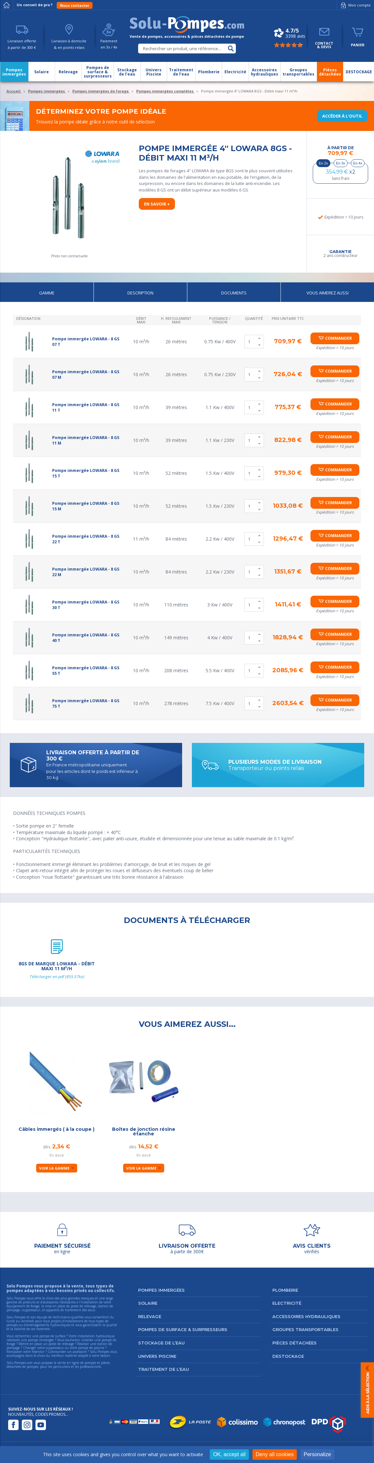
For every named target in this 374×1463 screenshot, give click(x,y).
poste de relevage (61, 1344)
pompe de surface (52, 1336)
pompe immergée (41, 1340)
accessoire (80, 1351)
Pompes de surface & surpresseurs (182, 1329)
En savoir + (157, 204)
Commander (338, 338)
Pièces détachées (294, 1342)
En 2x (323, 163)
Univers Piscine (157, 1356)
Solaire (147, 1303)
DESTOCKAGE (288, 1356)
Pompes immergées (161, 1290)
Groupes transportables (305, 1329)
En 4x (357, 163)
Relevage (149, 1316)
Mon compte (354, 5)
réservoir (38, 1351)
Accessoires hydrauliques (306, 1316)
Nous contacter (74, 5)
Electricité (286, 1303)
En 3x (340, 163)
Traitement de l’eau (163, 1369)
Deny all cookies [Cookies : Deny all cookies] (275, 1454)
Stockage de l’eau (161, 1342)
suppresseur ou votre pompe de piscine (75, 1347)
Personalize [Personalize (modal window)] (317, 1454)
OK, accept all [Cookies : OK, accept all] (229, 1454)
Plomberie (285, 1290)
